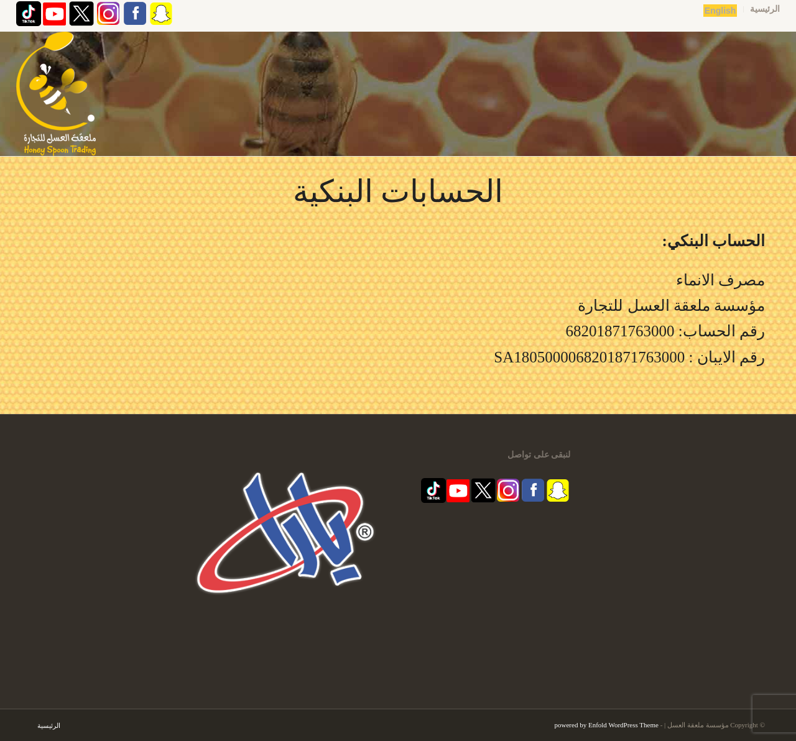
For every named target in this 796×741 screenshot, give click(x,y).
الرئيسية (765, 9)
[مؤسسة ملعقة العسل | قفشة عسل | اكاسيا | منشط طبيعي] (56, 94)
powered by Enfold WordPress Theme (607, 725)
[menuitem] (761, 9)
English (720, 11)
